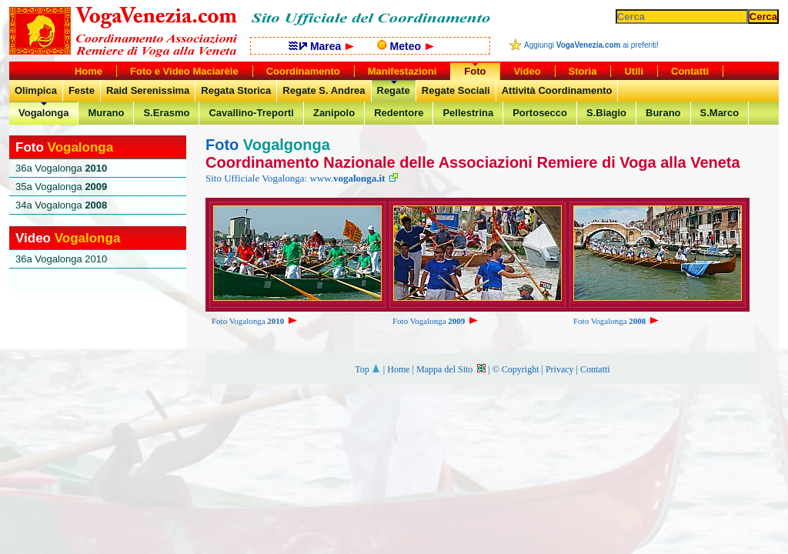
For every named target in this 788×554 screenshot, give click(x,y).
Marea (321, 46)
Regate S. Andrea (323, 90)
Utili (633, 71)
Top (368, 369)
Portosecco (540, 112)
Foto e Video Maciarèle (184, 71)
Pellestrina (467, 112)
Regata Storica (236, 90)
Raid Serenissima (147, 90)
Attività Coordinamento (557, 90)
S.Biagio (606, 112)
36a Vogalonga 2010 (61, 259)
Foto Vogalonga (255, 320)
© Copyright (515, 369)
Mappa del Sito (451, 369)
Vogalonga (43, 112)
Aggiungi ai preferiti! (591, 45)
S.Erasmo (166, 112)
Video (526, 71)
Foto (475, 71)
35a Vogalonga (61, 186)
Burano (663, 112)
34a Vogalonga (61, 205)
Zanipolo (334, 112)
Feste (81, 90)
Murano (106, 112)
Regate (393, 90)
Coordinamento (303, 71)
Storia (583, 71)
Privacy (560, 369)
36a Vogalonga (61, 168)
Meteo (405, 46)
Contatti (595, 369)
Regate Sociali (456, 90)
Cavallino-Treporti (251, 112)
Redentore (398, 112)
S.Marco (720, 112)
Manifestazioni (402, 71)
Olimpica (36, 90)
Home (398, 369)
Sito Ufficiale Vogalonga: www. (301, 178)
